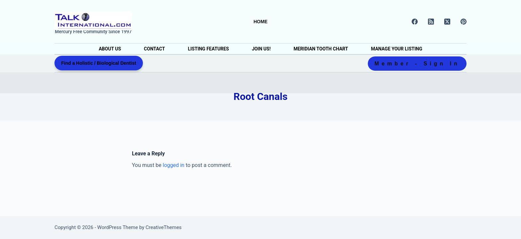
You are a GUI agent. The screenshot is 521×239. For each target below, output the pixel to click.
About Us (110, 48)
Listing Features (208, 48)
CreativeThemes (164, 227)
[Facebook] (415, 22)
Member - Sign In (417, 63)
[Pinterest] (464, 22)
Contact (154, 48)
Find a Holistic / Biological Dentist (98, 63)
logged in (173, 165)
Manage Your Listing (396, 48)
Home (260, 21)
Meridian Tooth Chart (320, 48)
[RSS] (431, 22)
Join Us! (261, 48)
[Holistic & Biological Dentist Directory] (93, 21)
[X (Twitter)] (447, 22)
